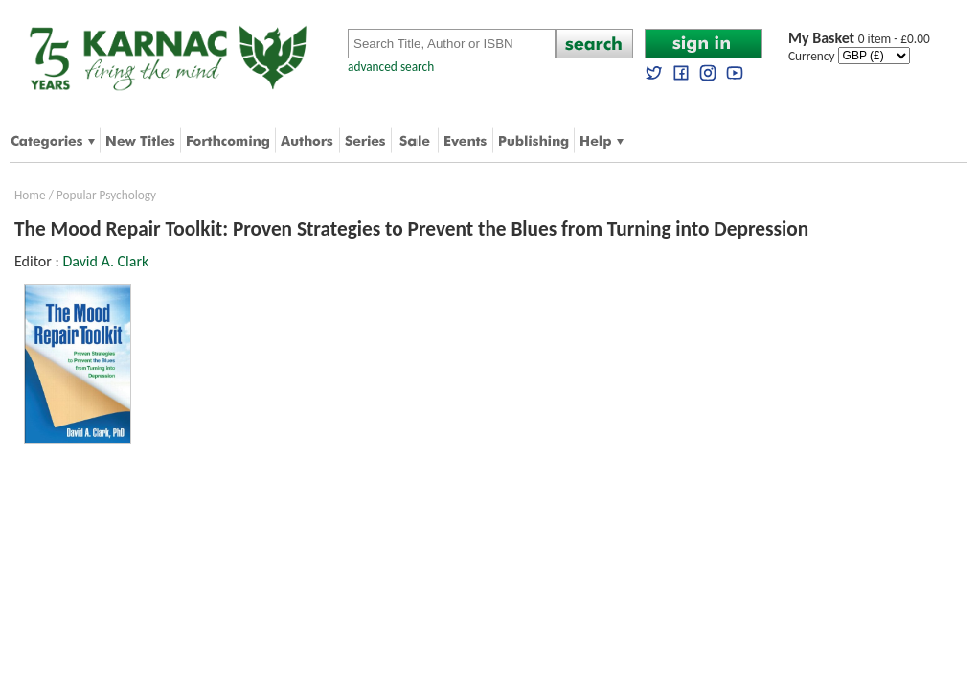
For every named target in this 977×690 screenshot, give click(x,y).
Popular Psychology (106, 195)
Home (30, 195)
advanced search (391, 66)
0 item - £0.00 (859, 39)
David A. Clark (105, 261)
